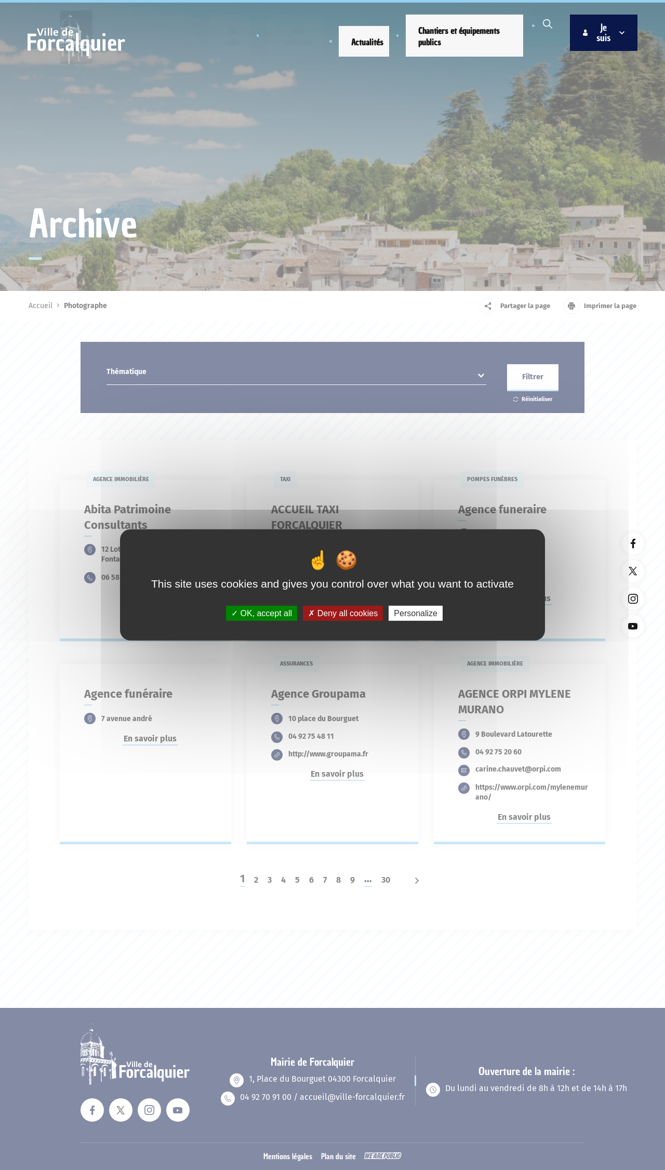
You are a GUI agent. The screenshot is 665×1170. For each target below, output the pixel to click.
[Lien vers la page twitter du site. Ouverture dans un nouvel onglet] (633, 571)
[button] (226, 46)
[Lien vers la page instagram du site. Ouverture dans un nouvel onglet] (633, 599)
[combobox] (296, 374)
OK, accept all (261, 613)
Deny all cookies (343, 613)
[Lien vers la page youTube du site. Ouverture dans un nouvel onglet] (633, 626)
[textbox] (296, 374)
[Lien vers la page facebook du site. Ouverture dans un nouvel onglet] (633, 544)
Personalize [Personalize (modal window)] (415, 613)
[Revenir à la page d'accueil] (78, 64)
